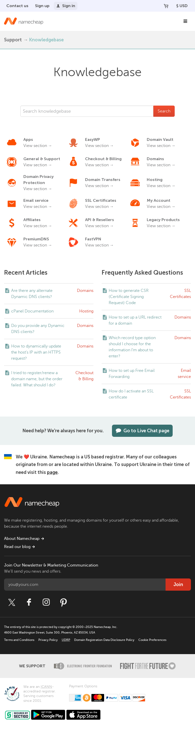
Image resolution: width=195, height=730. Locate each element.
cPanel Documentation (32, 311)
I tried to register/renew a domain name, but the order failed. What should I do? (36, 379)
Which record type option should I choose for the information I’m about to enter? (132, 347)
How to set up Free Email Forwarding (132, 373)
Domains (85, 290)
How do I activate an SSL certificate (131, 394)
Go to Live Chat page (142, 431)
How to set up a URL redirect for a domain (135, 320)
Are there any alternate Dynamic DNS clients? (32, 293)
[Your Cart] (166, 6)
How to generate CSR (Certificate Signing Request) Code (129, 296)
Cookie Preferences (152, 640)
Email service (184, 373)
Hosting (86, 311)
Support (13, 40)
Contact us (17, 5)
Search (164, 111)
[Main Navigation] (185, 21)
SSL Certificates (180, 293)
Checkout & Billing (84, 376)
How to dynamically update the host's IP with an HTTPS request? (36, 352)
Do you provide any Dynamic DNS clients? (37, 328)
